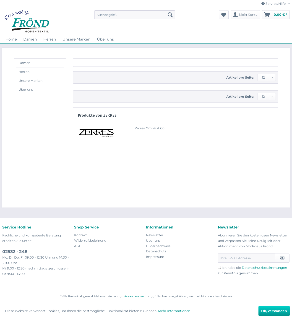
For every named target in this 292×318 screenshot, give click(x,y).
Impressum (155, 257)
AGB (77, 246)
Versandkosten (134, 296)
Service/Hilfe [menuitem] (274, 4)
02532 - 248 (15, 251)
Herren (23, 72)
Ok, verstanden (274, 311)
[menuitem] (134, 14)
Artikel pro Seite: (240, 77)
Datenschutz (156, 251)
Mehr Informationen (174, 311)
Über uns (25, 89)
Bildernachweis (158, 246)
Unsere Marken (30, 81)
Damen (24, 63)
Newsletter (154, 235)
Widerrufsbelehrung (90, 240)
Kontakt (80, 235)
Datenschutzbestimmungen (264, 268)
